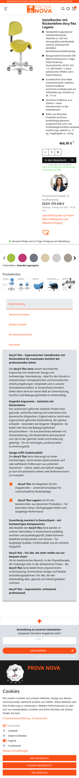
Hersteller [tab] (14, 344)
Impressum (39, 718)
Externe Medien (17, 735)
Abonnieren (52, 650)
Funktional (14, 745)
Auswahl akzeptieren (39, 765)
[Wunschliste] (68, 9)
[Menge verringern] (45, 152)
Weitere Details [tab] (17, 324)
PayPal (12, 740)
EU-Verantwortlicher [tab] (20, 334)
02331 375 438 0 (53, 204)
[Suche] (63, 8)
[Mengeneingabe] (52, 152)
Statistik (13, 730)
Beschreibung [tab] (17, 304)
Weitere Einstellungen (15, 750)
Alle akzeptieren (39, 758)
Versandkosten (67, 165)
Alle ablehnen (39, 772)
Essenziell (14, 725)
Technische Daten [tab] (19, 314)
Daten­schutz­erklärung (17, 718)
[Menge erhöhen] (58, 152)
